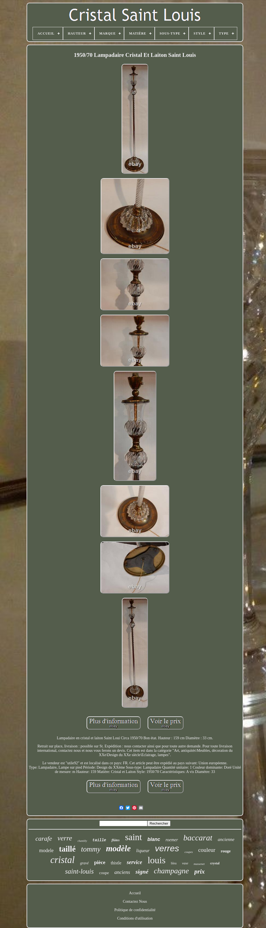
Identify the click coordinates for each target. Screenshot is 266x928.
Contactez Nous (135, 901)
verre (65, 838)
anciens (122, 872)
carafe (43, 838)
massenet (199, 863)
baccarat (198, 837)
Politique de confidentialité (135, 910)
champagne (171, 871)
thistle (116, 863)
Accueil (135, 893)
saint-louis (79, 871)
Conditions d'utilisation (135, 918)
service (134, 862)
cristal (62, 860)
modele (46, 850)
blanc (153, 839)
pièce (99, 862)
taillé (67, 849)
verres (167, 848)
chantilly (82, 840)
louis (157, 860)
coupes (189, 851)
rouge (225, 851)
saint (133, 837)
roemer (172, 839)
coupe (104, 873)
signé (141, 871)
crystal (215, 863)
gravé (84, 863)
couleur (206, 850)
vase (185, 863)
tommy (91, 849)
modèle (118, 848)
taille (99, 840)
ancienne (226, 839)
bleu (174, 863)
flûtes (116, 840)
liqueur (143, 850)
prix (199, 871)
